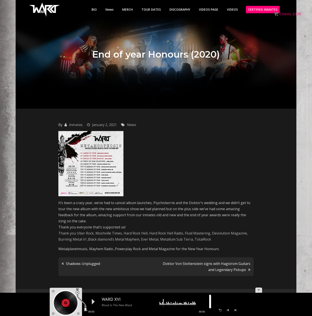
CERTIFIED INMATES (263, 9)
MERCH (127, 9)
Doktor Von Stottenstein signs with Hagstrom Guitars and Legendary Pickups (206, 266)
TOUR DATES (151, 9)
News (109, 9)
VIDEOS (232, 9)
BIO (94, 9)
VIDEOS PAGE (208, 9)
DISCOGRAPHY (179, 9)
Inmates (76, 124)
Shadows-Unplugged (83, 263)
